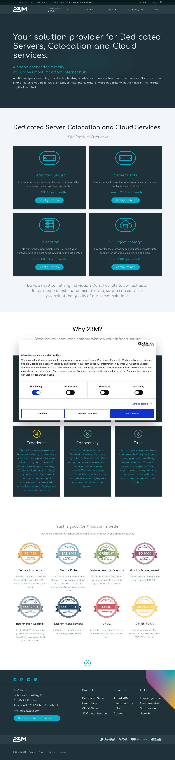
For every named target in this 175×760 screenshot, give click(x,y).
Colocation (88, 9)
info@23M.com (30, 710)
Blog (156, 9)
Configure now (49, 200)
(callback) (85, 3)
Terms (32, 752)
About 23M (121, 698)
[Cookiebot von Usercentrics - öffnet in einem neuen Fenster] (140, 344)
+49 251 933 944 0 (69, 3)
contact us (133, 286)
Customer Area (150, 703)
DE (140, 3)
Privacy (42, 752)
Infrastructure (123, 703)
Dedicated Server (94, 698)
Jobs (117, 708)
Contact (119, 713)
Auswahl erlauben (87, 413)
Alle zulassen (132, 413)
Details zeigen (140, 403)
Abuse (63, 752)
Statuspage (148, 708)
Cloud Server (91, 708)
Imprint (52, 752)
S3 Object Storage (94, 713)
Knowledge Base (150, 698)
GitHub (145, 713)
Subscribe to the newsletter (37, 718)
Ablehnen (43, 413)
